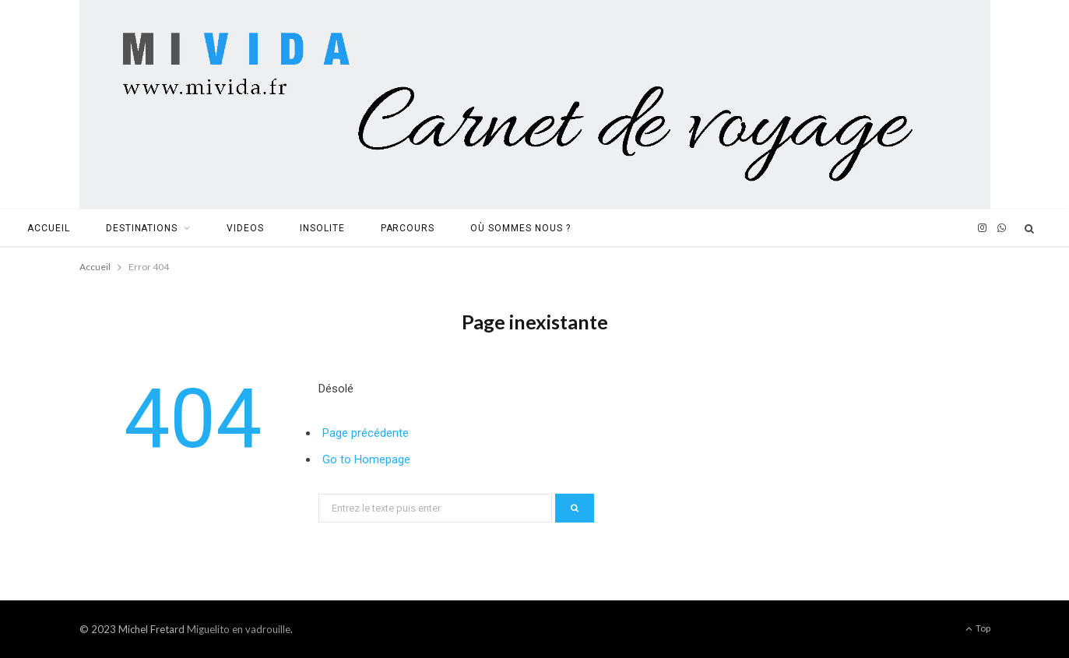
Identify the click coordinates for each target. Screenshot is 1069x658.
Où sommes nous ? (520, 228)
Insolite (322, 228)
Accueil (48, 228)
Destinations (142, 228)
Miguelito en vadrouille (238, 629)
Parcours (408, 228)
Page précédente (365, 433)
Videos (245, 228)
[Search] (1030, 228)
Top (977, 628)
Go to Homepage (366, 459)
